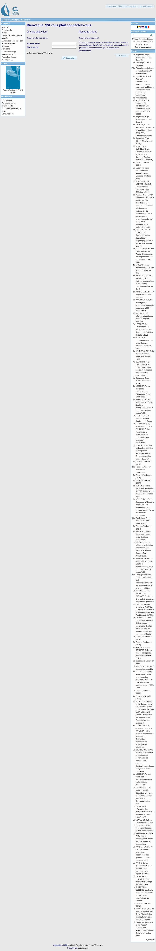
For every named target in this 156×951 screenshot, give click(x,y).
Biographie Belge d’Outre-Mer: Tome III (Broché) (144, 119)
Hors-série (6, 49)
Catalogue (15, 20)
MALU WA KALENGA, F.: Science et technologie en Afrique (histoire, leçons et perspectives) (144, 838)
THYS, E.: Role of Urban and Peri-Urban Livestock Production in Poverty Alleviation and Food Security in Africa (145, 609)
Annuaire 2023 (141, 98)
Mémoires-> (6, 54)
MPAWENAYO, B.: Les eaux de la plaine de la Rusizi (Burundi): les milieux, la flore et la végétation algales (145, 914)
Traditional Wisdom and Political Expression (143, 469)
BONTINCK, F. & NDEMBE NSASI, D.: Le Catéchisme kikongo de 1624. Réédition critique (144, 186)
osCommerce (83, 948)
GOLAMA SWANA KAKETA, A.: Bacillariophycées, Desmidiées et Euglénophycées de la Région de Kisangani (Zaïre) (144, 238)
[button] (114, 6)
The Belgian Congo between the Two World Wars (143, 520)
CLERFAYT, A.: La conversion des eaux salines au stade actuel (145, 828)
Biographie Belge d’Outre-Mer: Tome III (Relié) (144, 141)
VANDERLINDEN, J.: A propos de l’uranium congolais (145, 294)
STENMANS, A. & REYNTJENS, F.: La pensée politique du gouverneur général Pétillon (144, 652)
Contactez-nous (8, 114)
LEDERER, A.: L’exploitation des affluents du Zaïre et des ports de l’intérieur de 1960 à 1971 (144, 329)
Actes (4, 27)
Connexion (26, 20)
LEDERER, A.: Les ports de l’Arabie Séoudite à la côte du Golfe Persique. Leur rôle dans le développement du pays (144, 796)
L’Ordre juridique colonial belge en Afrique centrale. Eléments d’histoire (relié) (143, 173)
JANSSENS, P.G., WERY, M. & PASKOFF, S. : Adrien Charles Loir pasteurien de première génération (145, 596)
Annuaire (5, 30)
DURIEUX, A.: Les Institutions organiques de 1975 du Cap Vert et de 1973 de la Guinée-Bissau (145, 491)
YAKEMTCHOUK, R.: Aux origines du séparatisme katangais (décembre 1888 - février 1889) (145, 305)
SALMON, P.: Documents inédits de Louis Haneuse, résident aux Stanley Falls (144, 343)
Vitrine (4, 63)
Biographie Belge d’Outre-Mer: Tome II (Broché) (144, 57)
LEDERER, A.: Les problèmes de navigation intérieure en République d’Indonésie (144, 779)
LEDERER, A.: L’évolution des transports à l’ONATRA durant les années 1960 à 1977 (145, 811)
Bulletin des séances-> (11, 41)
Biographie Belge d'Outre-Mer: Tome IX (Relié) (144, 380)
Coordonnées (7, 100)
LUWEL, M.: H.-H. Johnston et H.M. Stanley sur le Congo (144, 418)
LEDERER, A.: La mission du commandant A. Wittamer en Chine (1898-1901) (143, 391)
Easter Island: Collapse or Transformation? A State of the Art (145, 70)
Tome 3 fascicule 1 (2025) (13, 90)
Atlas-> (4, 33)
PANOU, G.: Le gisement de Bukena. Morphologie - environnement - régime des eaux (144, 868)
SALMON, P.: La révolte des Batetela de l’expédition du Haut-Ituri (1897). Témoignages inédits (145, 130)
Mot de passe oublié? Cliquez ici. (40, 53)
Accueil (5, 20)
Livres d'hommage (9, 52)
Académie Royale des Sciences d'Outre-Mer (85, 945)
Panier (134, 51)
